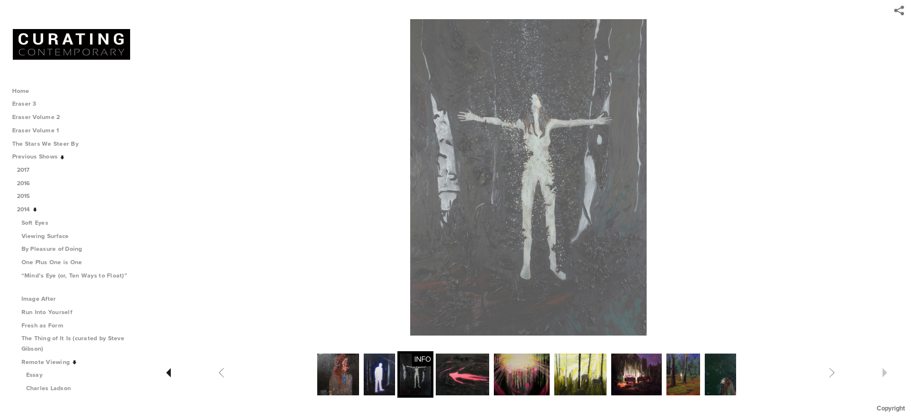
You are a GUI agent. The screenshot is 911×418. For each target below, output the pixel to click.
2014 (27, 209)
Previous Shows (39, 156)
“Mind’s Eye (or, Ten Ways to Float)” (74, 280)
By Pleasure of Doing (56, 248)
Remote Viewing (49, 362)
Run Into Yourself (50, 312)
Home (21, 91)
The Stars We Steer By (49, 143)
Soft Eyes (38, 222)
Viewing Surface (49, 236)
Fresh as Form (46, 325)
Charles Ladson (48, 388)
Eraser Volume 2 (36, 117)
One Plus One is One (56, 262)
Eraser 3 (24, 103)
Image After (42, 298)
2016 (27, 183)
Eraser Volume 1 (35, 130)
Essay (34, 374)
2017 (27, 169)
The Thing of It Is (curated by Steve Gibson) (72, 343)
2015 (27, 196)
